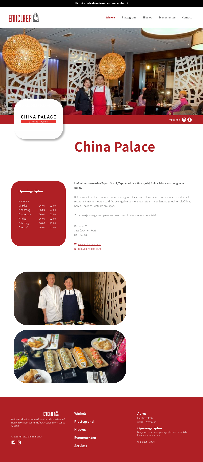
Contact (187, 17)
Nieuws (147, 17)
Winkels (110, 17)
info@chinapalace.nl (89, 248)
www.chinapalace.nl (89, 244)
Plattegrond (129, 17)
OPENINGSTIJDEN (145, 441)
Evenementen (167, 17)
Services (80, 445)
